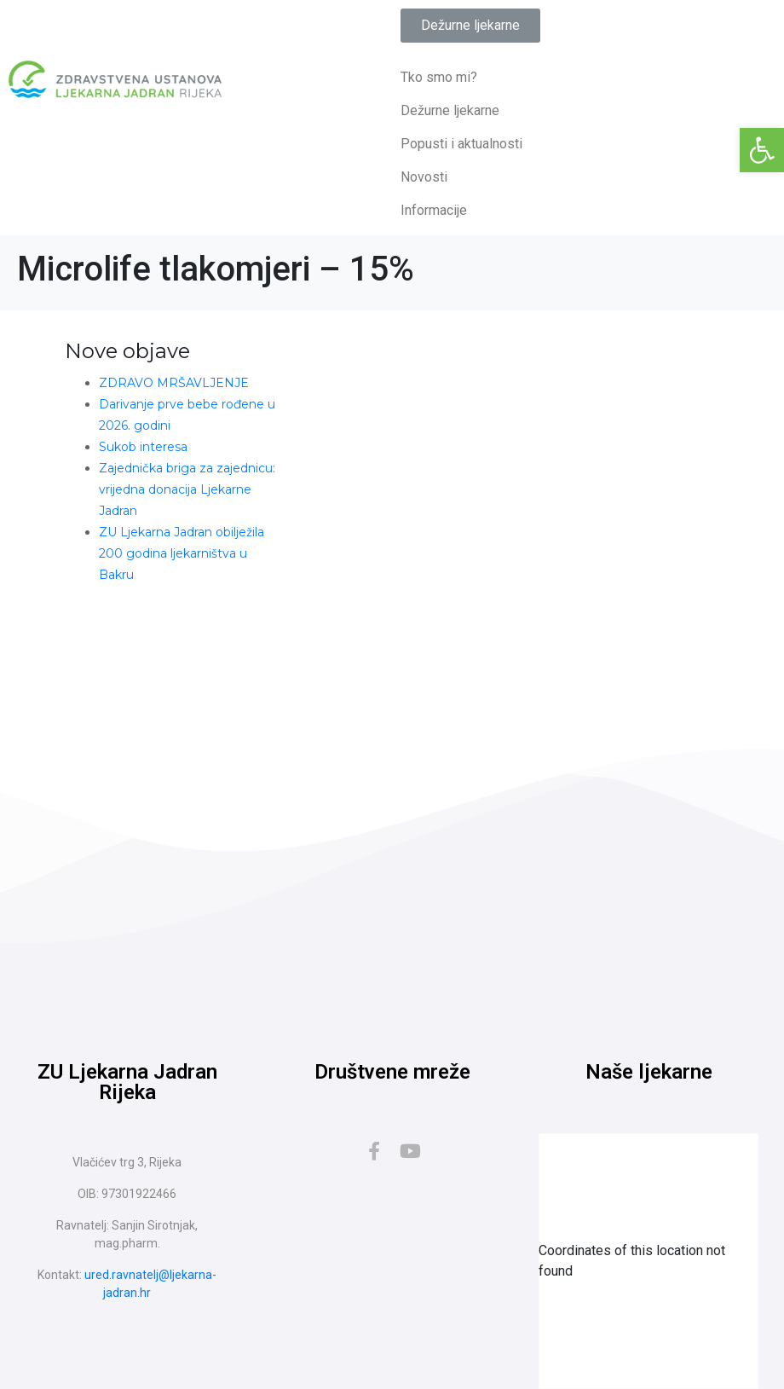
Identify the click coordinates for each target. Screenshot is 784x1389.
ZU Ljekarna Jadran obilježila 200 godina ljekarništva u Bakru (181, 553)
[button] (762, 150)
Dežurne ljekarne (450, 110)
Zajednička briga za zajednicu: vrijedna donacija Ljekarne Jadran (187, 489)
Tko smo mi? (439, 77)
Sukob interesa (143, 446)
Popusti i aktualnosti (461, 144)
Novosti (424, 177)
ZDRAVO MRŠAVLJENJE (174, 383)
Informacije (434, 210)
